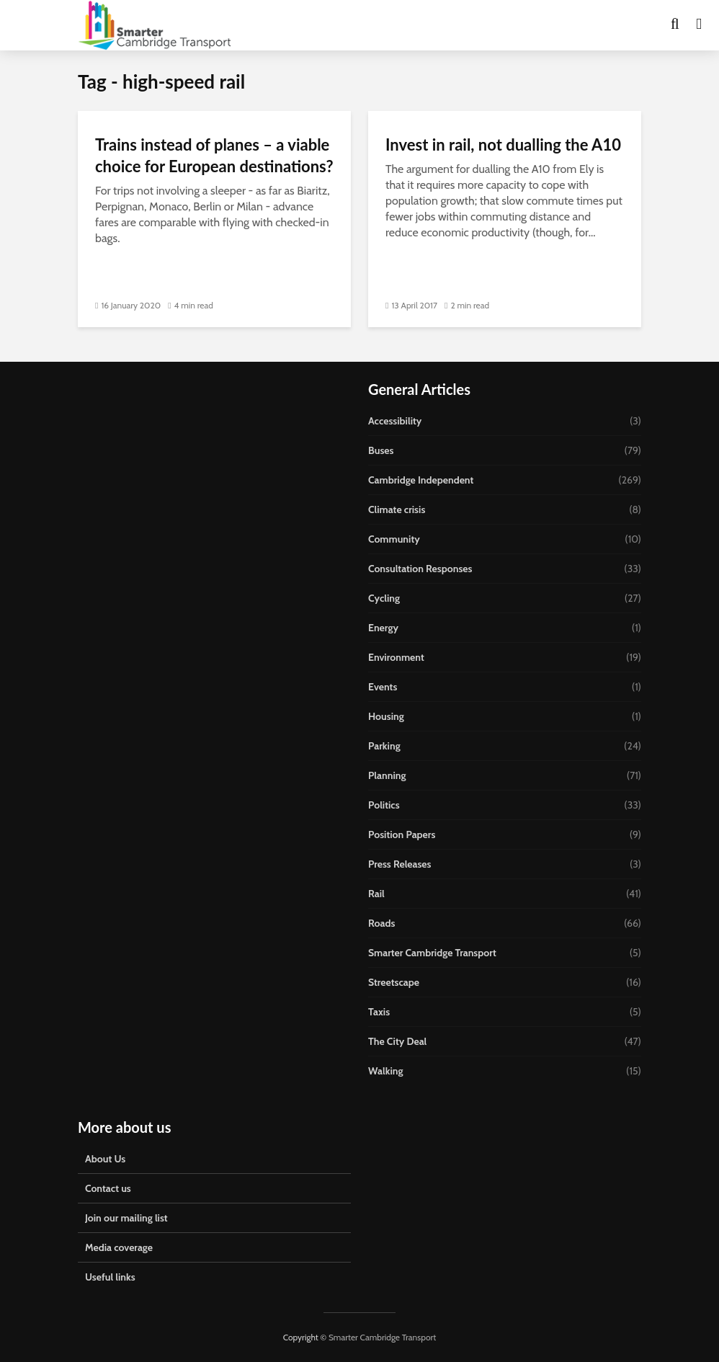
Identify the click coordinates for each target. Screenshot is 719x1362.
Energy (383, 627)
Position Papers (401, 834)
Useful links (110, 1276)
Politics (384, 804)
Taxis (379, 1011)
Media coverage (119, 1247)
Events (382, 686)
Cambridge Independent (420, 479)
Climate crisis (396, 509)
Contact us (108, 1188)
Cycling (384, 598)
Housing (386, 716)
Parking (384, 745)
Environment (396, 657)
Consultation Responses (420, 568)
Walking (385, 1070)
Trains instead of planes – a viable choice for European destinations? (214, 155)
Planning (387, 775)
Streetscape (393, 982)
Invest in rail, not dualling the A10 (503, 144)
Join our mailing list (126, 1217)
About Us (105, 1158)
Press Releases (400, 864)
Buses (380, 450)
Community (394, 539)
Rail (376, 893)
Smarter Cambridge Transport (432, 952)
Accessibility (394, 420)
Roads (381, 923)
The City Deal (397, 1041)
